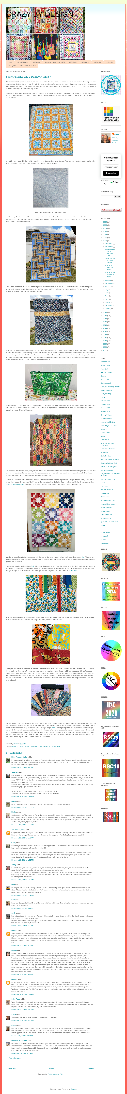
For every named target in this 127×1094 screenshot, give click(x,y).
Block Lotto (105, 379)
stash (103, 529)
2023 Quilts (36, 62)
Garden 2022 (105, 404)
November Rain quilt (108, 449)
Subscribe (111, 173)
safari (103, 525)
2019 (105, 312)
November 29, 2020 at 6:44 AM (22, 908)
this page (74, 571)
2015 (105, 325)
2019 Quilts (109, 62)
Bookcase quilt (106, 383)
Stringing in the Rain (108, 479)
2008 (105, 347)
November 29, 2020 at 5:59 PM (22, 1010)
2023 (105, 231)
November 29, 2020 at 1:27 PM (22, 994)
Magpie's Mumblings (19, 1040)
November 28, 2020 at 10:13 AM (22, 796)
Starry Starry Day (107, 470)
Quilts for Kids (25, 746)
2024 (105, 228)
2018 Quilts (12, 66)
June (107, 293)
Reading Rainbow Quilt (109, 463)
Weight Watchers (107, 490)
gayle (13, 913)
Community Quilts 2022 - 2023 (55, 62)
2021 (105, 238)
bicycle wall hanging (108, 500)
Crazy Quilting (106, 394)
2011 (105, 338)
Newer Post (12, 1068)
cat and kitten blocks (108, 504)
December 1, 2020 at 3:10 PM (22, 1036)
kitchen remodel (106, 515)
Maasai (103, 436)
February (108, 305)
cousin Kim (15, 746)
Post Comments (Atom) (56, 1074)
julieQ (13, 801)
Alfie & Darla (105, 365)
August (108, 286)
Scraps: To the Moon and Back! (110, 274)
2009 (105, 344)
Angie (13, 1014)
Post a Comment (15, 1058)
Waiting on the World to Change (110, 260)
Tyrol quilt (104, 486)
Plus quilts (104, 452)
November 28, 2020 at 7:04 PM (22, 895)
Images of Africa (106, 418)
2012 (105, 334)
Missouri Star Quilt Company (107, 444)
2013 (105, 331)
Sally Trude (15, 999)
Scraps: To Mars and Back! (109, 267)
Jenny (13, 865)
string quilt (104, 536)
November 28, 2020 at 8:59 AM (22, 768)
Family (103, 397)
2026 (105, 222)
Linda (13, 812)
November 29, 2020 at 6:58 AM (22, 926)
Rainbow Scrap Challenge (15, 484)
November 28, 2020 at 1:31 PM (22, 860)
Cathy (13, 843)
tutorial (103, 539)
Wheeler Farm (106, 493)
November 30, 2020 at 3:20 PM (22, 1020)
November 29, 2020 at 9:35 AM (22, 974)
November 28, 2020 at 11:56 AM (22, 825)
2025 (105, 225)
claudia (14, 979)
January (108, 309)
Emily (13, 900)
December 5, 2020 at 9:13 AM (22, 1053)
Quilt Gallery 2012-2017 (28, 66)
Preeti (13, 1025)
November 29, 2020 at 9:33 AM (22, 946)
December (109, 243)
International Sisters (108, 422)
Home (10, 62)
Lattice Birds (105, 433)
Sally (32, 566)
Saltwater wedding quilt (109, 467)
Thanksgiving (55, 746)
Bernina (103, 376)
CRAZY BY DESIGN (39, 14)
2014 (105, 328)
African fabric (105, 362)
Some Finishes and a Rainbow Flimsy (110, 252)
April (107, 299)
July (107, 290)
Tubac (103, 483)
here (83, 557)
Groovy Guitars (106, 415)
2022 (105, 234)
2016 (105, 322)
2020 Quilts (97, 62)
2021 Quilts (85, 62)
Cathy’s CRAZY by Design (110, 386)
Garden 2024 (105, 411)
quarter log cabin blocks (109, 522)
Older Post (91, 1068)
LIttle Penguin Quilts (19, 757)
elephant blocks (106, 507)
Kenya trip (104, 429)
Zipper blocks (105, 497)
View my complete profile (115, 140)
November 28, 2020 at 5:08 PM (22, 880)
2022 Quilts (73, 62)
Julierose (14, 772)
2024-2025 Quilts (22, 62)
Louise (14, 950)
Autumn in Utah (106, 372)
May (107, 296)
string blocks (105, 532)
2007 (105, 350)
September (109, 283)
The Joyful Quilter (18, 830)
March (107, 302)
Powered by (111, 182)
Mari (13, 885)
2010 (105, 341)
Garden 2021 (105, 401)
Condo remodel (106, 390)
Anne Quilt (104, 369)
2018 (105, 316)
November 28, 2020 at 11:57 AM (22, 838)
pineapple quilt (106, 518)
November (109, 247)
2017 (105, 319)
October (108, 280)
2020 (105, 241)
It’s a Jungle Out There (109, 426)
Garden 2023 (105, 408)
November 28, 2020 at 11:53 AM (22, 807)
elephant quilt (105, 511)
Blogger (73, 1089)
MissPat (14, 930)
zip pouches (105, 543)
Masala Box (105, 440)
